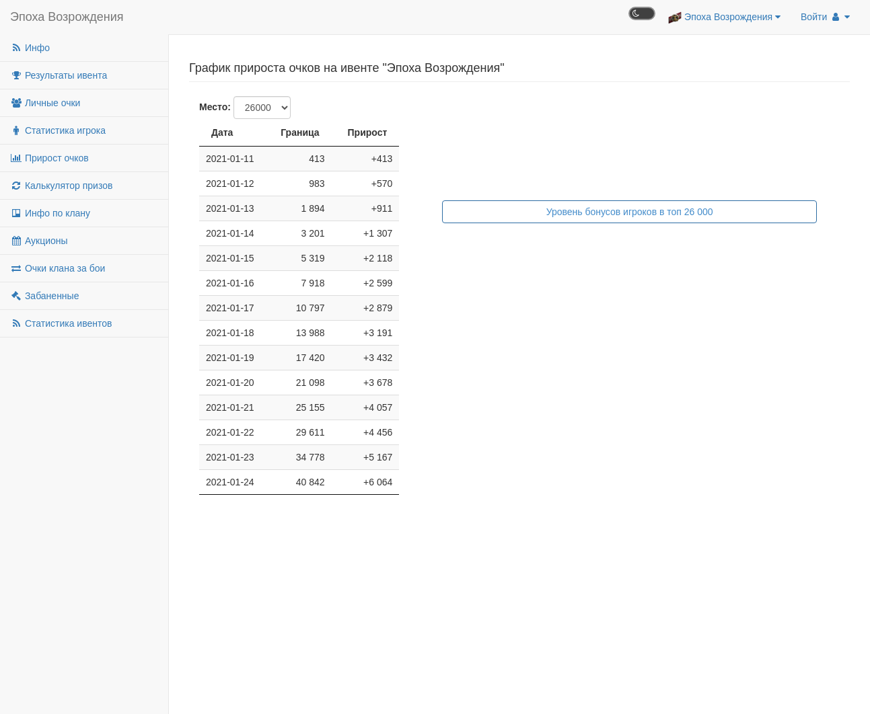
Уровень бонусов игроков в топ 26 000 (629, 211)
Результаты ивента (58, 75)
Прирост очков (49, 158)
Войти (825, 16)
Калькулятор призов (61, 185)
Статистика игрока (58, 130)
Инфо (30, 47)
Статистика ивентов (61, 323)
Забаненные (44, 295)
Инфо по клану (50, 213)
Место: (215, 107)
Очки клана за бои (57, 268)
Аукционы (39, 240)
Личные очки (45, 102)
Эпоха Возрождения (67, 17)
